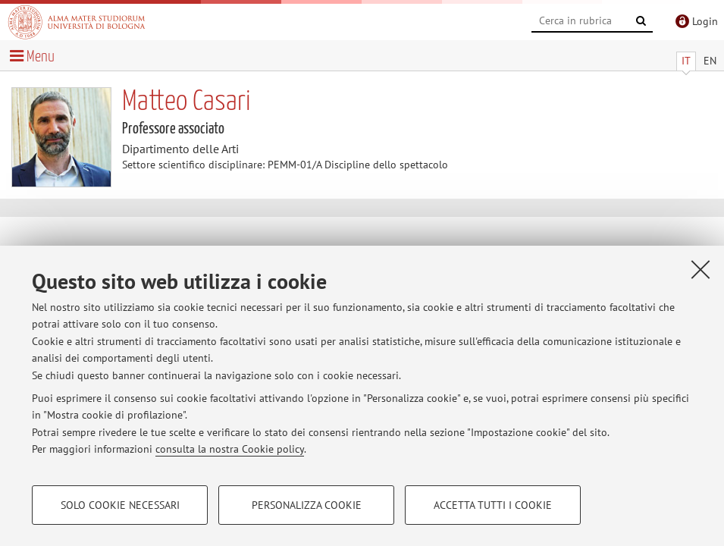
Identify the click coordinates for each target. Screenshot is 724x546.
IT (686, 60)
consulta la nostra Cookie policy (229, 449)
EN (710, 60)
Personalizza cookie (307, 505)
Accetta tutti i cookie (493, 505)
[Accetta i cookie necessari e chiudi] (700, 269)
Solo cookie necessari (120, 505)
